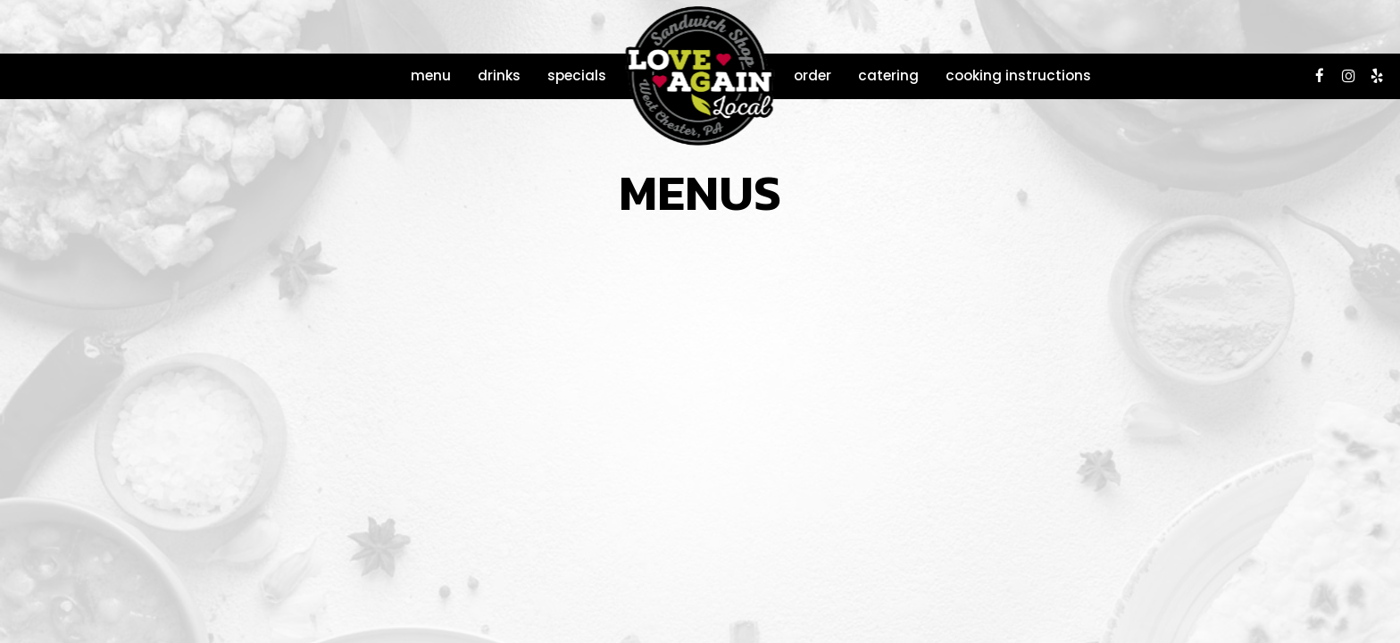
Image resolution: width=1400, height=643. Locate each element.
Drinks (499, 76)
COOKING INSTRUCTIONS (1018, 76)
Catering (888, 76)
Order (812, 76)
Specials (576, 76)
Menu (431, 76)
